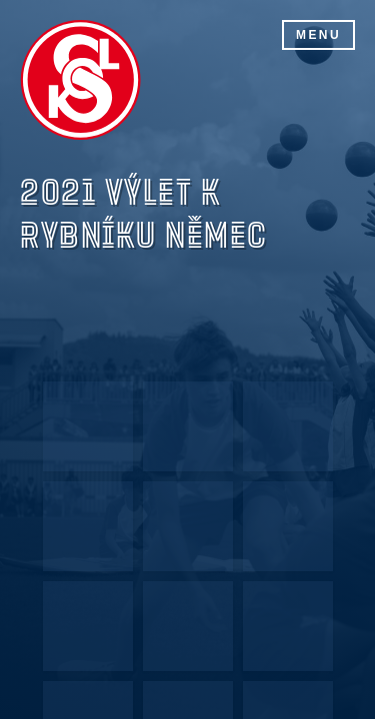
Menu (318, 35)
